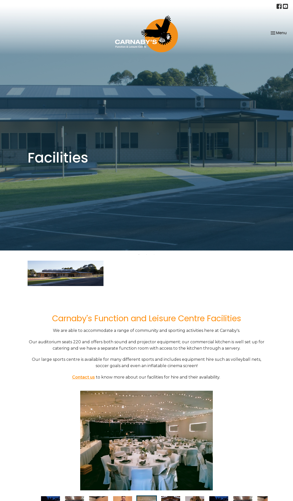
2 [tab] (146, 254)
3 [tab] (154, 254)
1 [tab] (138, 254)
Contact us (83, 377)
